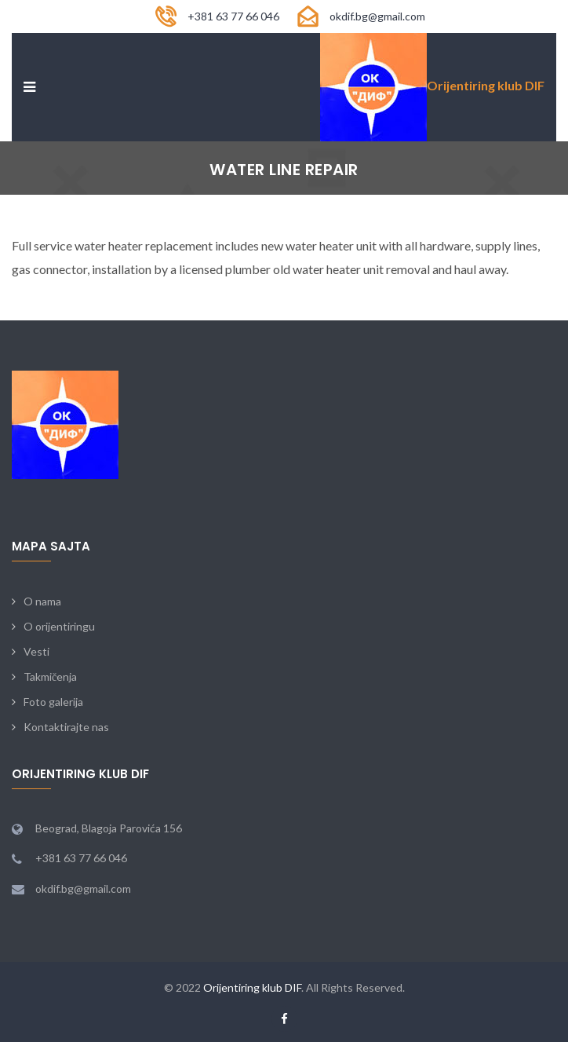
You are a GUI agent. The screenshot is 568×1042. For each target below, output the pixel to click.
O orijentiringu (59, 626)
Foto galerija (53, 701)
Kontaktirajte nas (66, 726)
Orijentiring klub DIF (252, 987)
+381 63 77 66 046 (233, 16)
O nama (42, 601)
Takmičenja (50, 676)
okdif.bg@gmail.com (377, 16)
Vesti (36, 651)
